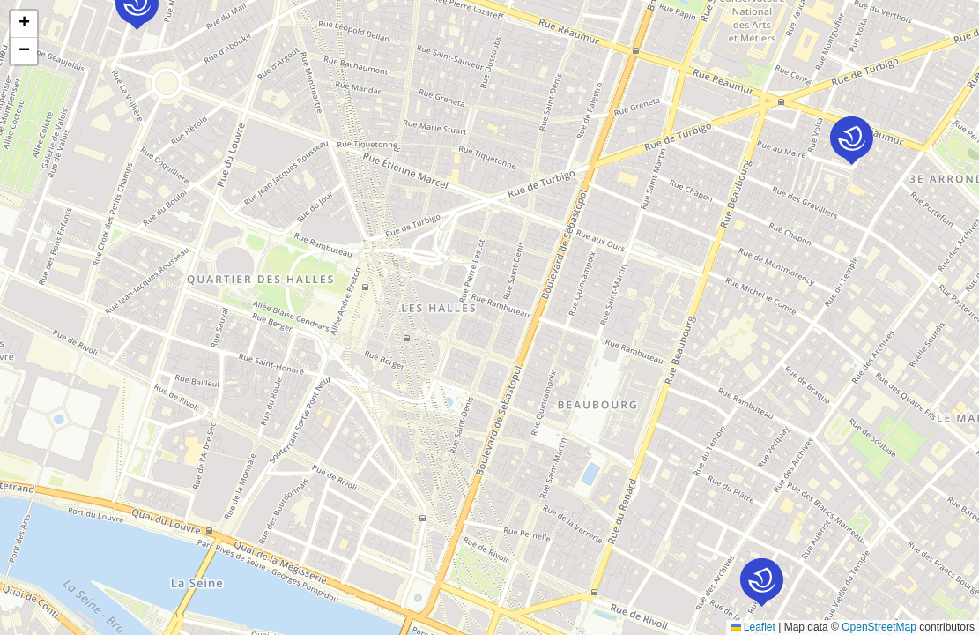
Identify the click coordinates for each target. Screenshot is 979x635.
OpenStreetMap (879, 627)
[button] (761, 582)
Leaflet (753, 627)
